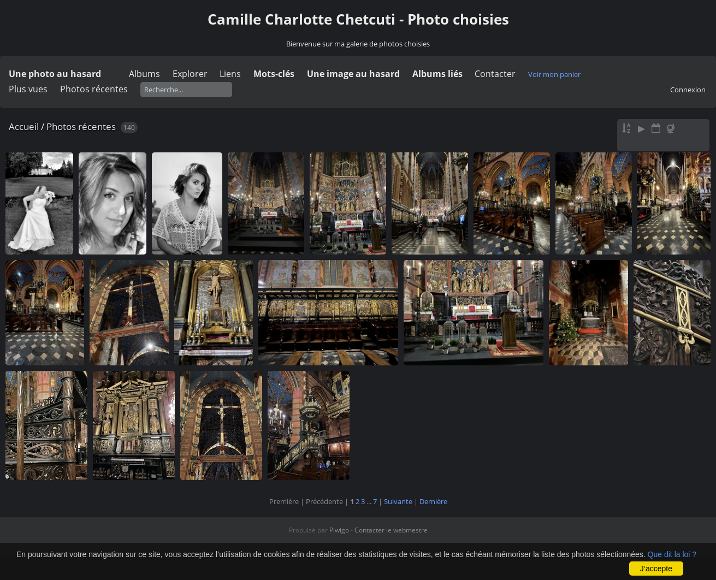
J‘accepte (656, 568)
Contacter (495, 74)
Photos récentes (94, 89)
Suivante (398, 501)
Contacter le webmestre (391, 530)
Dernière (433, 501)
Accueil (24, 126)
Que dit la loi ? (672, 554)
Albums (144, 74)
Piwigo (339, 530)
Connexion (688, 89)
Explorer (190, 74)
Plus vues (28, 89)
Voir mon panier (554, 74)
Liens (230, 74)
